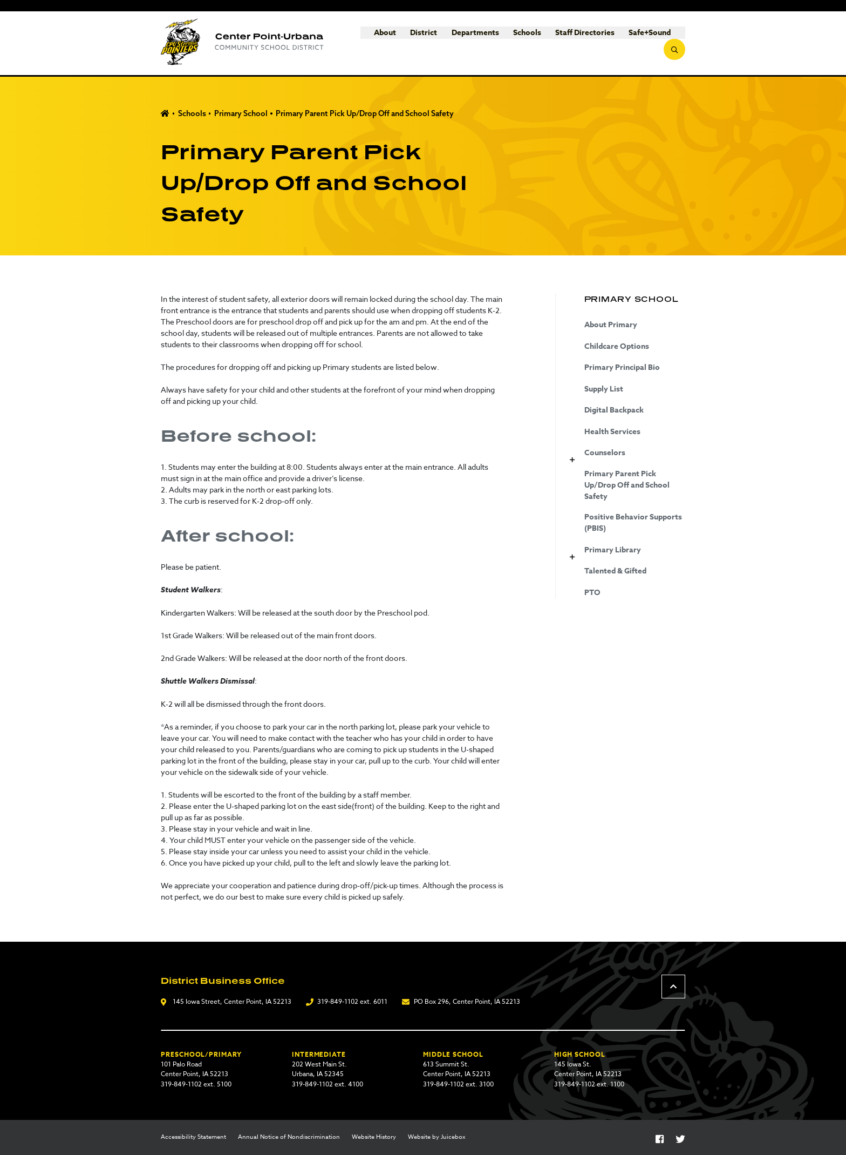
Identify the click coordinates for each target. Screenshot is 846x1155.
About (364, 43)
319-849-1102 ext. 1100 (589, 1084)
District (402, 43)
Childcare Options (616, 346)
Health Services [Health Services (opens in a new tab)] (612, 431)
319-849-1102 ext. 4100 (327, 1084)
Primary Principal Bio (622, 367)
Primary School (241, 113)
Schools (506, 43)
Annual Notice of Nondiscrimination (289, 1137)
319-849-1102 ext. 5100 (196, 1084)
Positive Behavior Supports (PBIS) (633, 522)
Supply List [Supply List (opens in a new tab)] (603, 389)
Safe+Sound (629, 43)
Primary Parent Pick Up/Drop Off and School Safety (365, 113)
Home (165, 113)
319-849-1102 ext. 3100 (458, 1084)
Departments (453, 43)
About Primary (610, 324)
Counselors (604, 452)
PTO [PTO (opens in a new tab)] (592, 592)
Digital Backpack (614, 410)
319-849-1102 (337, 1001)
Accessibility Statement (193, 1137)
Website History (374, 1137)
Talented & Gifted (615, 571)
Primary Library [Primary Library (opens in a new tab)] (612, 550)
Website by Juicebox (437, 1137)
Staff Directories (563, 43)
